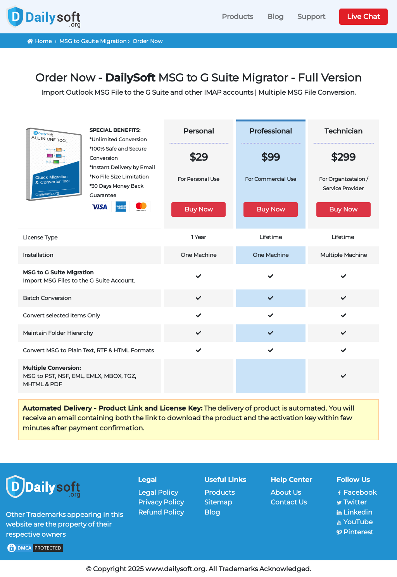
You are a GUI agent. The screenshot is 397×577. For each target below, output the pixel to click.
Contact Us (289, 502)
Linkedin (357, 512)
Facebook (359, 492)
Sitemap (218, 502)
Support (311, 16)
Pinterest (358, 532)
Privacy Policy (161, 502)
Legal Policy (158, 492)
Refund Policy (161, 512)
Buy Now (199, 209)
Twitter (355, 502)
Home (43, 41)
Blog (275, 16)
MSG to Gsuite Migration (92, 41)
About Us (286, 492)
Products (237, 16)
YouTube (358, 522)
